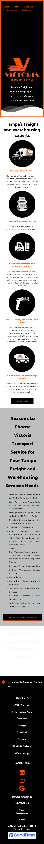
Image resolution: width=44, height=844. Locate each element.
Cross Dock (22, 732)
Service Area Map (10, 10)
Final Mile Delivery (22, 746)
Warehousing (22, 753)
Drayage (22, 739)
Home (16, 6)
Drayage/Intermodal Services (22, 221)
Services (6, 6)
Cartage (22, 725)
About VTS (28, 6)
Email (22, 819)
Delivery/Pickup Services (22, 171)
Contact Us (26, 10)
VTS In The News (22, 705)
